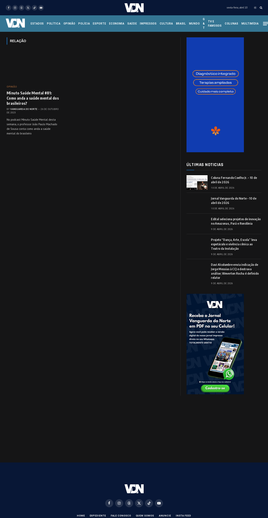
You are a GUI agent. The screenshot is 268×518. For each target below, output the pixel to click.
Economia (116, 23)
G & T (204, 23)
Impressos (148, 23)
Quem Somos (145, 515)
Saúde (132, 23)
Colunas (231, 23)
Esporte (99, 23)
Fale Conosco (121, 515)
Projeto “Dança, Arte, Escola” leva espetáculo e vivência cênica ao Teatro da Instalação (234, 244)
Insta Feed (183, 515)
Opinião (69, 23)
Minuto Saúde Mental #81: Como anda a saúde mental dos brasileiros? (33, 98)
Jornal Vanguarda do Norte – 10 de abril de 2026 (233, 200)
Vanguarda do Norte (23, 109)
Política (53, 23)
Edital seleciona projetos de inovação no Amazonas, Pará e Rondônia (236, 221)
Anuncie (165, 515)
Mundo (194, 23)
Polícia (84, 23)
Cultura (166, 23)
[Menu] (265, 23)
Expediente (98, 515)
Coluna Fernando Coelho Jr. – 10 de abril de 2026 (234, 180)
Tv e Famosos (215, 23)
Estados (37, 23)
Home (81, 515)
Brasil (181, 23)
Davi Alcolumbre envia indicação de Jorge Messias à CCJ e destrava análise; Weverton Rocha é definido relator (235, 271)
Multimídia (250, 23)
